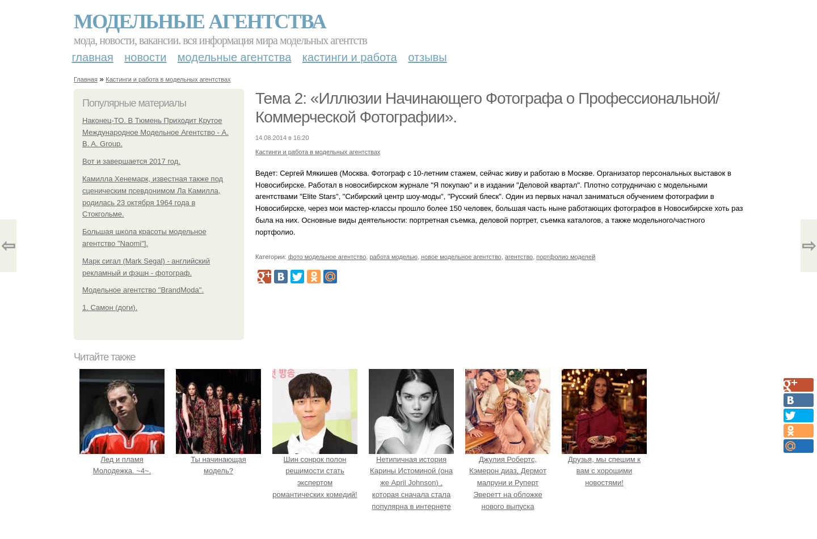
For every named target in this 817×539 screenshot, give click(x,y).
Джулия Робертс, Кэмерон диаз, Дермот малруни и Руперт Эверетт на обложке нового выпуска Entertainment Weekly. (507, 483)
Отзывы (427, 57)
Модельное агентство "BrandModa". (143, 290)
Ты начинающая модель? (218, 459)
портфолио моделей (565, 256)
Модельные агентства (200, 21)
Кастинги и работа (349, 57)
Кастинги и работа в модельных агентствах (168, 79)
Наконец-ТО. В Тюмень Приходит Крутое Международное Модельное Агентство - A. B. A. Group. (155, 132)
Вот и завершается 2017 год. (131, 161)
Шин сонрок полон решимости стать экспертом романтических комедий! (314, 471)
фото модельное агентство (327, 256)
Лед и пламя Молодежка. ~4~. (122, 459)
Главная (92, 57)
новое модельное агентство (461, 256)
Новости (145, 57)
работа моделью (393, 256)
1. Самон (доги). (109, 307)
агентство (519, 256)
